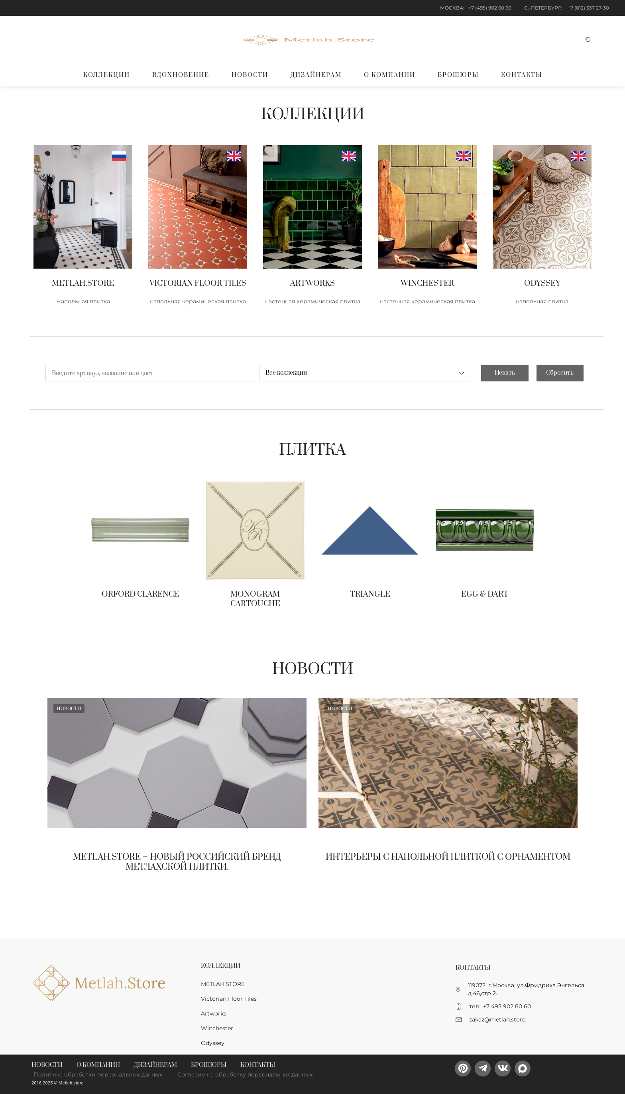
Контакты (521, 75)
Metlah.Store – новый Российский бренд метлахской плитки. (177, 862)
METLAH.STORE (223, 984)
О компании (389, 75)
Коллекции (106, 75)
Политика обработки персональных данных (97, 1074)
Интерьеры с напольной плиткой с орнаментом (448, 857)
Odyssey (212, 1043)
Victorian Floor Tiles (229, 998)
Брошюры (458, 75)
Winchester (217, 1028)
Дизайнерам (316, 75)
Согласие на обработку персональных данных (244, 1074)
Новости (250, 75)
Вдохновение (180, 75)
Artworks (213, 1013)
